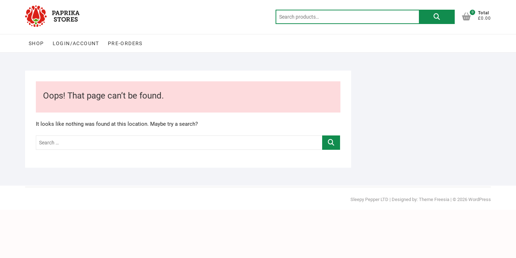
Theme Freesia (434, 199)
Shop (36, 43)
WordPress (479, 199)
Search (437, 17)
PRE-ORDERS (125, 43)
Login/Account (76, 43)
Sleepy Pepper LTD (369, 199)
